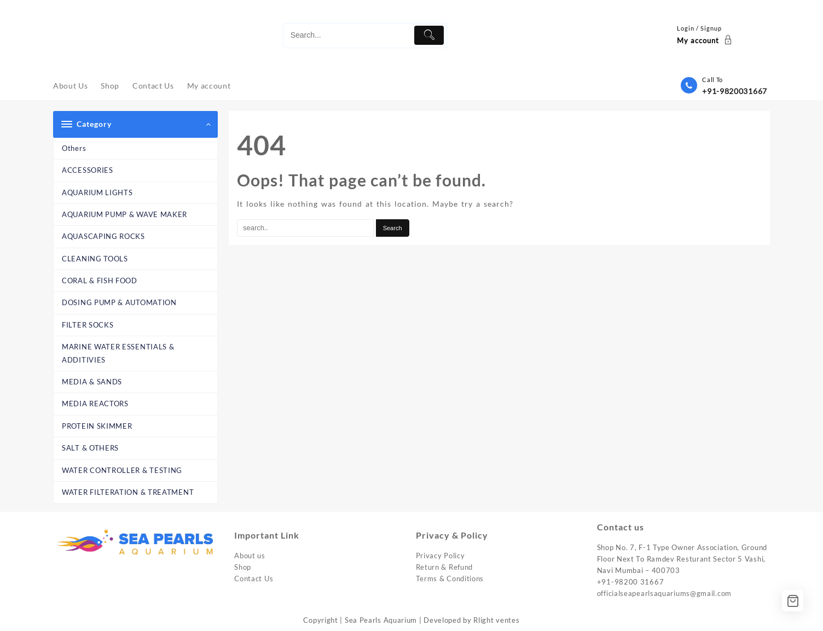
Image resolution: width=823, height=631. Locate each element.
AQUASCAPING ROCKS (103, 236)
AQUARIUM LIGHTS (97, 192)
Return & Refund (444, 567)
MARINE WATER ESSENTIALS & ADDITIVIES (118, 353)
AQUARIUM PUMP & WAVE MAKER (124, 214)
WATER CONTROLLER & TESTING (122, 470)
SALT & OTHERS (90, 447)
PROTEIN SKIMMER (97, 426)
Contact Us (253, 578)
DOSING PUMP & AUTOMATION (119, 302)
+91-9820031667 (734, 91)
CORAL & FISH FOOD (99, 280)
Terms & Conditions (450, 578)
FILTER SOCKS (87, 324)
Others (74, 148)
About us (249, 555)
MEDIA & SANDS (92, 381)
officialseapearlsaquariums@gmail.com (664, 593)
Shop (242, 567)
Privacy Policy (440, 555)
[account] (706, 35)
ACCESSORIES (87, 170)
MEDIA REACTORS (95, 403)
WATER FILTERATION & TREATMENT (128, 492)
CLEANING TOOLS (95, 258)
